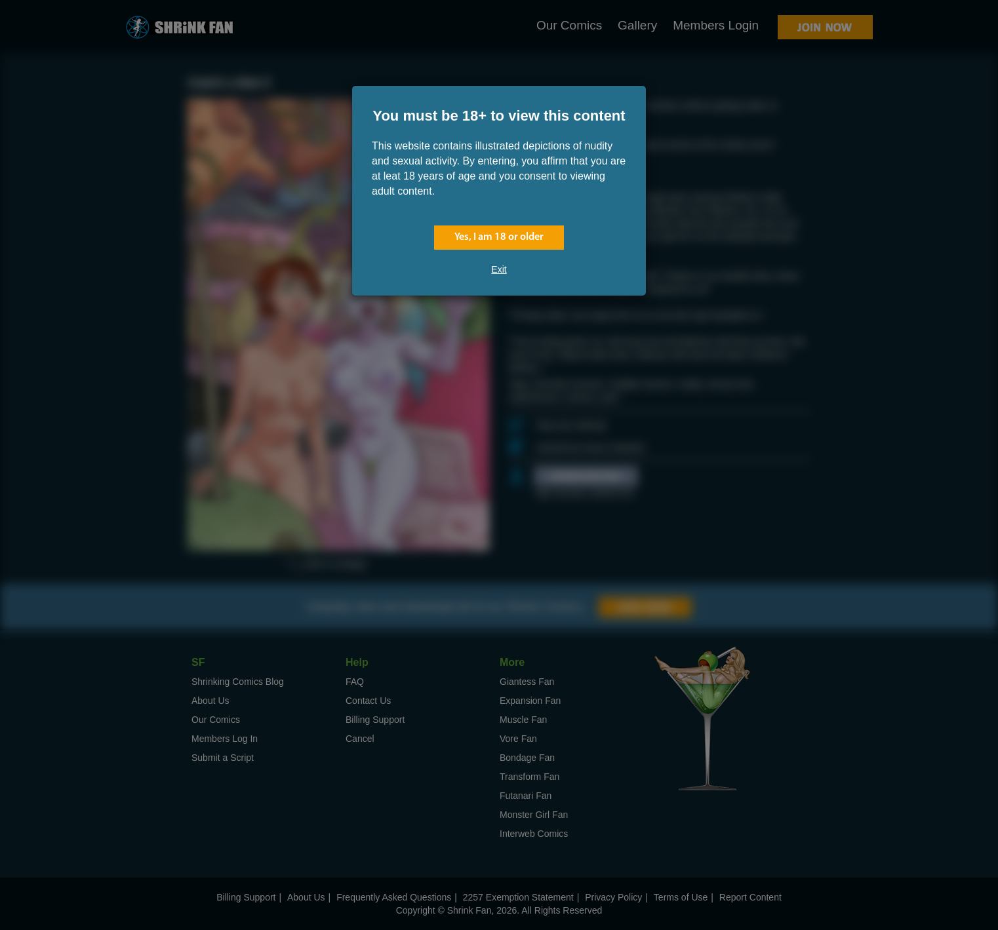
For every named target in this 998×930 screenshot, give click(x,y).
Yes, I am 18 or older (499, 237)
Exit (498, 269)
